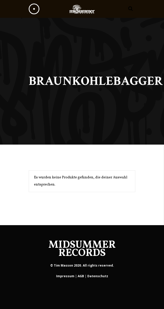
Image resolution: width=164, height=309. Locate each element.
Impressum (65, 276)
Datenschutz (97, 276)
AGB (81, 276)
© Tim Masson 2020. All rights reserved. (82, 265)
